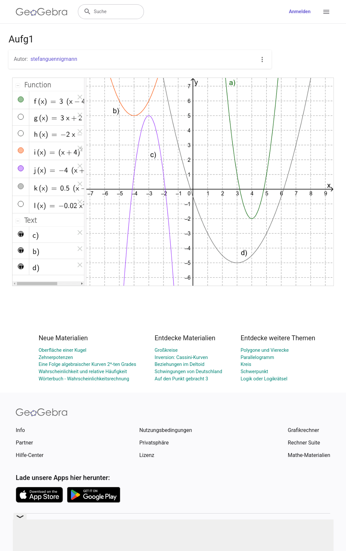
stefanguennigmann (54, 59)
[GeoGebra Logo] (41, 12)
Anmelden (300, 11)
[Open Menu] (326, 12)
